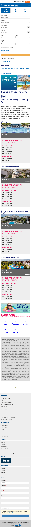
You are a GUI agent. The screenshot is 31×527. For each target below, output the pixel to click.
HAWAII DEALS (21, 72)
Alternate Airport (4, 506)
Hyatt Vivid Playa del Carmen (10, 166)
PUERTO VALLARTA (4, 70)
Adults (2, 41)
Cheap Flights (4, 427)
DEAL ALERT (16, 72)
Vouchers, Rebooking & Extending (8, 417)
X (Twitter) (3, 470)
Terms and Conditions (5, 448)
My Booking (27, 1)
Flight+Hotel (6, 10)
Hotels (25, 10)
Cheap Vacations (4, 425)
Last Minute (3, 429)
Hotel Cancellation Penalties (6, 413)
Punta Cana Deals (4, 436)
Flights (15, 10)
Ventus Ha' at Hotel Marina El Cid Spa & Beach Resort (14, 212)
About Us (3, 442)
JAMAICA (17, 68)
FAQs (2, 400)
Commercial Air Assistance (6, 415)
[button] (5, 322)
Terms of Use (3, 450)
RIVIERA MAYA (7, 68)
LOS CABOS (27, 68)
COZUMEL (22, 68)
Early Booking (4, 431)
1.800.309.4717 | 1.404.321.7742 (18, 1)
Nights (2, 35)
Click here (19, 522)
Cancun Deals (3, 434)
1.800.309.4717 (7, 61)
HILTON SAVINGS (4, 72)
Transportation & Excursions (6, 419)
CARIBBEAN (16, 70)
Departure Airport (4, 15)
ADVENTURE (11, 70)
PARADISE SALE (4, 74)
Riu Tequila (5, 122)
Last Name (3, 485)
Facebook (3, 468)
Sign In (12, 1)
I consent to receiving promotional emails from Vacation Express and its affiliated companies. (14, 512)
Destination (3, 20)
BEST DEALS (27, 70)
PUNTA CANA (13, 68)
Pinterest (3, 472)
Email (2, 490)
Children (17, 41)
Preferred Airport (4, 500)
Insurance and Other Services (7, 404)
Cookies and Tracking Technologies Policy (9, 453)
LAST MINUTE (21, 70)
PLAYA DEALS (10, 72)
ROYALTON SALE (10, 74)
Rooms (17, 35)
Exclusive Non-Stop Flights (6, 402)
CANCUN (2, 68)
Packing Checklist (4, 406)
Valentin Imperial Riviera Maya (10, 257)
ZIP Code (3, 495)
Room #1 (2, 40)
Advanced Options (6, 50)
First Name (3, 480)
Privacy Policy (3, 446)
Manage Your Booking (5, 398)
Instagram (3, 474)
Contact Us (3, 444)
